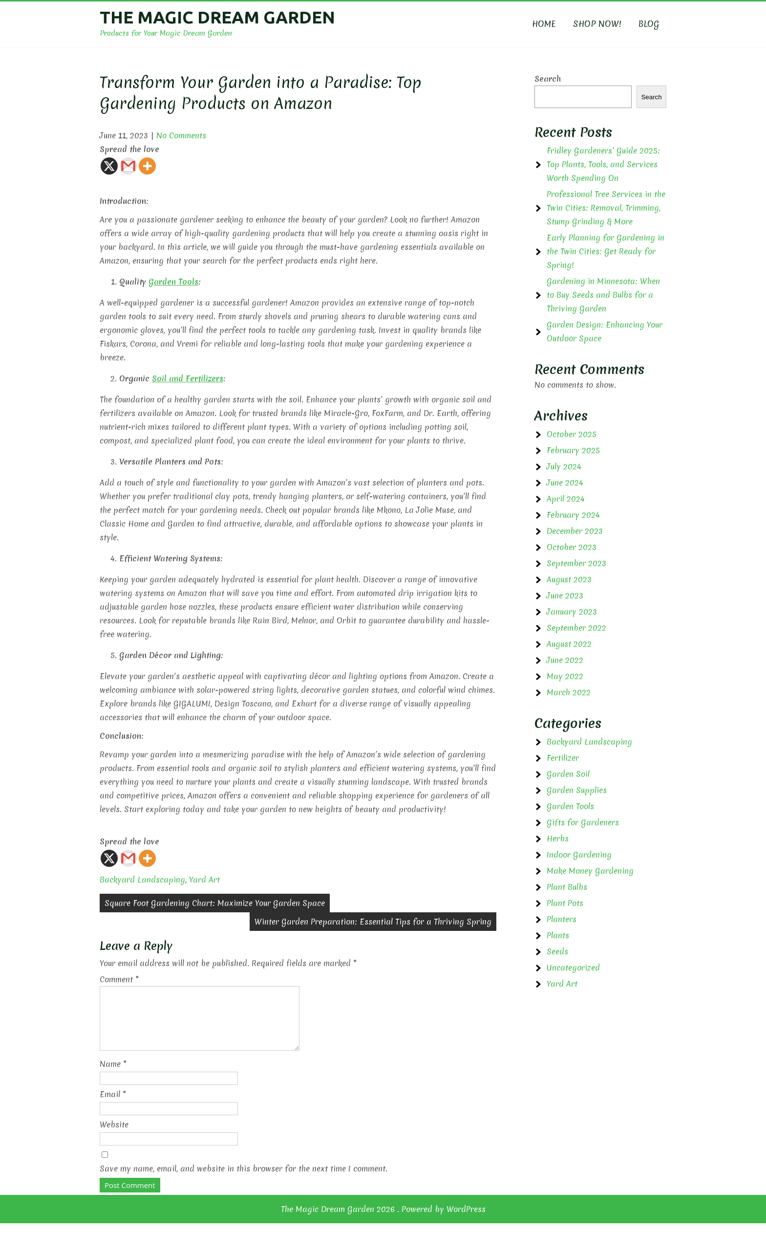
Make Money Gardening (590, 870)
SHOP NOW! (597, 23)
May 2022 (565, 676)
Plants (558, 935)
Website (114, 1136)
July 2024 (564, 466)
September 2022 (576, 627)
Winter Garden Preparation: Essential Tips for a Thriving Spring (373, 921)
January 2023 (572, 611)
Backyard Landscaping (142, 879)
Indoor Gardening (579, 854)
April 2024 (566, 498)
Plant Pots (565, 903)
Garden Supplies (577, 790)
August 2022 (569, 644)
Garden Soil (568, 774)
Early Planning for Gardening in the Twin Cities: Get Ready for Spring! (605, 251)
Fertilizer (563, 757)
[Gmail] (128, 166)
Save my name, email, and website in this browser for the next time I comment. (243, 1180)
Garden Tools (173, 281)
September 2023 (576, 563)
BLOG (648, 23)
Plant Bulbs (567, 887)
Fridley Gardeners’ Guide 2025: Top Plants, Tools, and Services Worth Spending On (603, 164)
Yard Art (204, 879)
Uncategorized (573, 967)
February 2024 (573, 514)
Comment (119, 979)
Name (113, 1075)
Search (547, 78)
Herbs (558, 838)
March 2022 (569, 692)
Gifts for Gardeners (583, 822)
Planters (561, 919)
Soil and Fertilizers (187, 378)
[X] (109, 166)
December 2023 (575, 531)
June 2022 (565, 660)
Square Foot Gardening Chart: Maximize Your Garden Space (215, 903)
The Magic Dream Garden (217, 17)
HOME (544, 23)
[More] (147, 166)
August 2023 (569, 579)
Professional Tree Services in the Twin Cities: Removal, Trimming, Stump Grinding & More (606, 208)
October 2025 (571, 434)
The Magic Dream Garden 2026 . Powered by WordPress (383, 1220)
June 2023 (565, 595)
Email (113, 1106)
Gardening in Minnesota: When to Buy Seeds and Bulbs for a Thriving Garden (603, 295)
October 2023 (571, 547)
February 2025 (573, 450)
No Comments (181, 135)
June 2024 (565, 482)
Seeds (557, 951)
